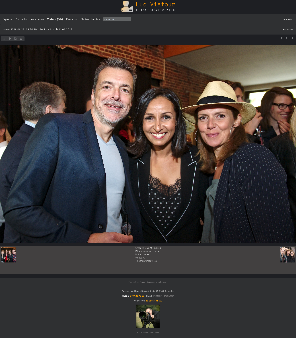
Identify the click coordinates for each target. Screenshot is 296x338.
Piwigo (142, 282)
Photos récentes (90, 19)
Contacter (21, 19)
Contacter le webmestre (157, 282)
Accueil (5, 29)
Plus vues (71, 19)
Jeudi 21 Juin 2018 (153, 248)
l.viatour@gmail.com (163, 295)
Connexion (288, 19)
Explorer (7, 19)
